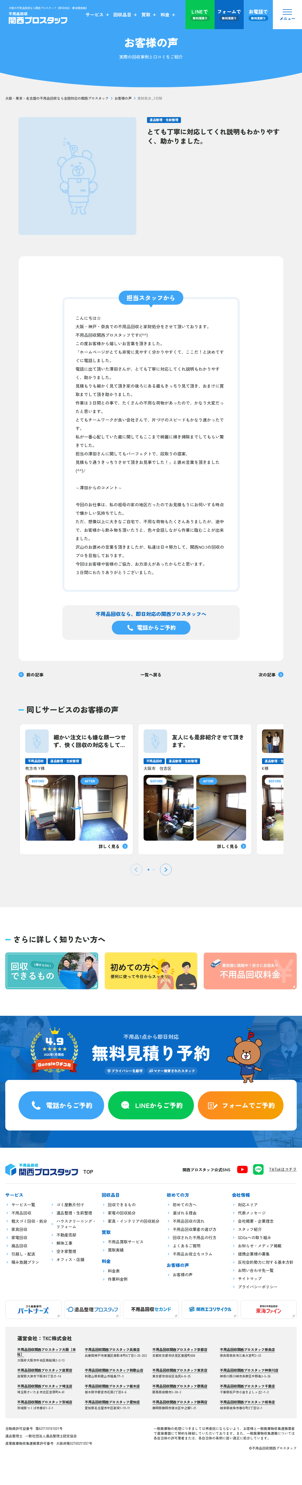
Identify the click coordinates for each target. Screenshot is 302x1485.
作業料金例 (118, 1279)
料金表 (114, 1271)
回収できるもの (122, 1204)
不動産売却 (66, 1235)
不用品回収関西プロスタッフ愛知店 (112, 1401)
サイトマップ (250, 1278)
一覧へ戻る (151, 674)
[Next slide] (166, 869)
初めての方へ (185, 1204)
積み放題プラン (25, 1262)
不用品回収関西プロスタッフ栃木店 (112, 1386)
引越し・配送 (23, 1254)
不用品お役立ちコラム (192, 1254)
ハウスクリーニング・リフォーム (76, 1223)
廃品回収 (19, 1245)
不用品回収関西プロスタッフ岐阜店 (247, 1401)
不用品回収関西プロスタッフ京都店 (179, 1349)
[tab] (148, 870)
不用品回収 (21, 1213)
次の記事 (271, 674)
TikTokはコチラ (283, 1169)
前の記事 (31, 674)
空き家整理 (66, 1251)
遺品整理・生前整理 (164, 119)
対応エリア (248, 1204)
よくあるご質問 (187, 1245)
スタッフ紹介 (250, 1229)
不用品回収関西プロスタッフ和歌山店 (114, 1370)
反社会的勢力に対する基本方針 (266, 1262)
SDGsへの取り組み (254, 1237)
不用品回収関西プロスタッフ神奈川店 (249, 1370)
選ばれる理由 (185, 1213)
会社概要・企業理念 (256, 1221)
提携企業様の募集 (254, 1254)
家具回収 (19, 1229)
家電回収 (19, 1237)
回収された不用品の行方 (194, 1237)
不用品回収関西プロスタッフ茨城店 (44, 1401)
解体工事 (64, 1243)
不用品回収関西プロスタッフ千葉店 (247, 1386)
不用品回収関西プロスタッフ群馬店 (179, 1386)
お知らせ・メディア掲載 (260, 1245)
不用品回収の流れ (189, 1221)
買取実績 (116, 1250)
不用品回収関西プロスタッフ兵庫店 (112, 1349)
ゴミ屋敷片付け (70, 1204)
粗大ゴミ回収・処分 (29, 1221)
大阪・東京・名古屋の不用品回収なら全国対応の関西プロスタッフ (57, 98)
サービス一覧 (23, 1204)
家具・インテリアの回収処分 (133, 1221)
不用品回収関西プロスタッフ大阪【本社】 (46, 1352)
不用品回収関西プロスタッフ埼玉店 (44, 1386)
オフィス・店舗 (70, 1259)
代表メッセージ (252, 1213)
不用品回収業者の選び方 (194, 1229)
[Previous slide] (136, 869)
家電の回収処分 (122, 1213)
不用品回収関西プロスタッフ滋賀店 (44, 1370)
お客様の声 (123, 98)
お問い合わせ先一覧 (256, 1270)
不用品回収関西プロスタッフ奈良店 (247, 1349)
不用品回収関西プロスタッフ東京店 (179, 1370)
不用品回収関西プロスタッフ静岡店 (179, 1401)
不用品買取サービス (126, 1241)
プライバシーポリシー (258, 1286)
